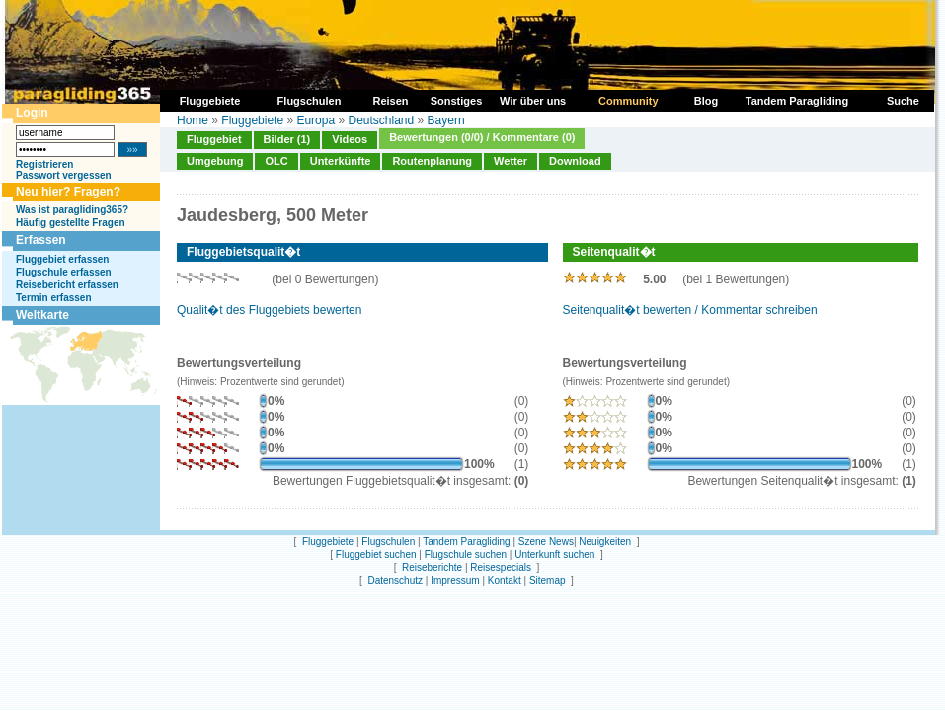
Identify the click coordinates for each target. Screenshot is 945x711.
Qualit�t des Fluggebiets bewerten (269, 310)
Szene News (546, 541)
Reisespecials (500, 567)
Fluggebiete (252, 120)
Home (192, 120)
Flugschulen (388, 541)
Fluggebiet (214, 139)
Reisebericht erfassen (67, 284)
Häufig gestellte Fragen (70, 222)
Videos (349, 139)
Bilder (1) (287, 139)
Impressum (455, 580)
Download (575, 161)
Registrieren (44, 164)
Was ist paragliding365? (72, 209)
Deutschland (381, 120)
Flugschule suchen (466, 554)
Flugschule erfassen (64, 272)
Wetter (510, 161)
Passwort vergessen (64, 175)
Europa (315, 120)
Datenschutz (395, 580)
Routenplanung (432, 161)
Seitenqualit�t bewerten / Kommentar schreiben (690, 310)
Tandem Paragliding (466, 541)
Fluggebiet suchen (376, 554)
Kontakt (504, 580)
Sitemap (547, 580)
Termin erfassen (54, 297)
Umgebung (215, 161)
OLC (276, 161)
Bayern (446, 120)
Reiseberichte (432, 567)
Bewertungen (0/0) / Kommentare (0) (482, 137)
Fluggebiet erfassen (62, 259)
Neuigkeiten (605, 541)
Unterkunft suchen (554, 554)
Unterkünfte (340, 161)
